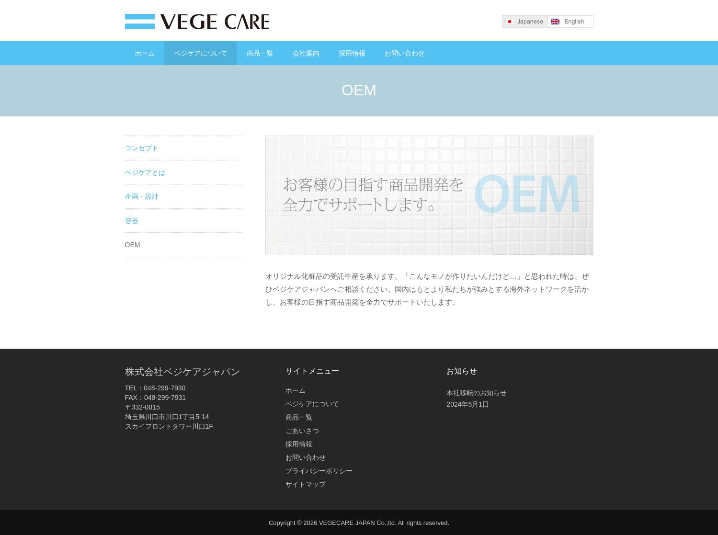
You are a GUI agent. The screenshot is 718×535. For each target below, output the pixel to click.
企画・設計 (142, 196)
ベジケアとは (145, 172)
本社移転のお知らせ (476, 393)
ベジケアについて (201, 53)
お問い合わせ (405, 53)
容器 (131, 221)
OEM (132, 245)
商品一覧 (260, 53)
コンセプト (142, 148)
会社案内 (306, 53)
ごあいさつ (302, 430)
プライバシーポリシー (319, 471)
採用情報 (352, 53)
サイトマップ (305, 484)
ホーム (145, 53)
